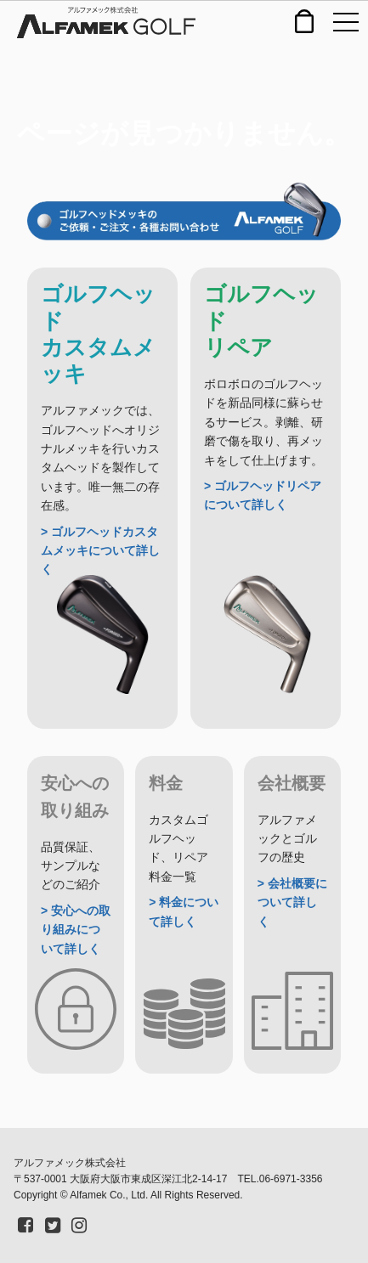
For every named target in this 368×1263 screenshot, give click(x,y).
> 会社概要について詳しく (292, 902)
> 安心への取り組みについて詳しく (75, 930)
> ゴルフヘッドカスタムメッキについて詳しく (100, 551)
